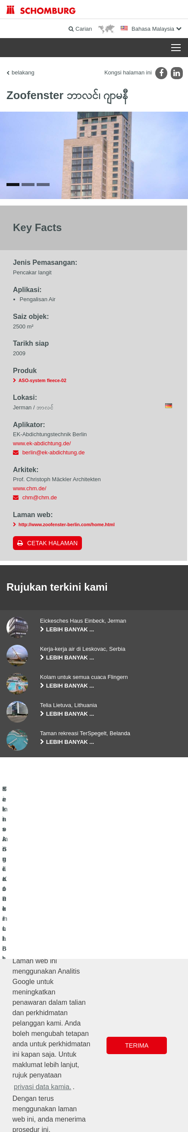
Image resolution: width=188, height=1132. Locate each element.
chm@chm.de (39, 557)
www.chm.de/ (29, 548)
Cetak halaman (52, 603)
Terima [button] (136, 1045)
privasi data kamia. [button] (42, 1086)
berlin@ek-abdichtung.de (53, 512)
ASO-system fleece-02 (42, 440)
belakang (23, 72)
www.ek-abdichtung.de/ (42, 503)
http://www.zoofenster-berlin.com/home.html (67, 584)
